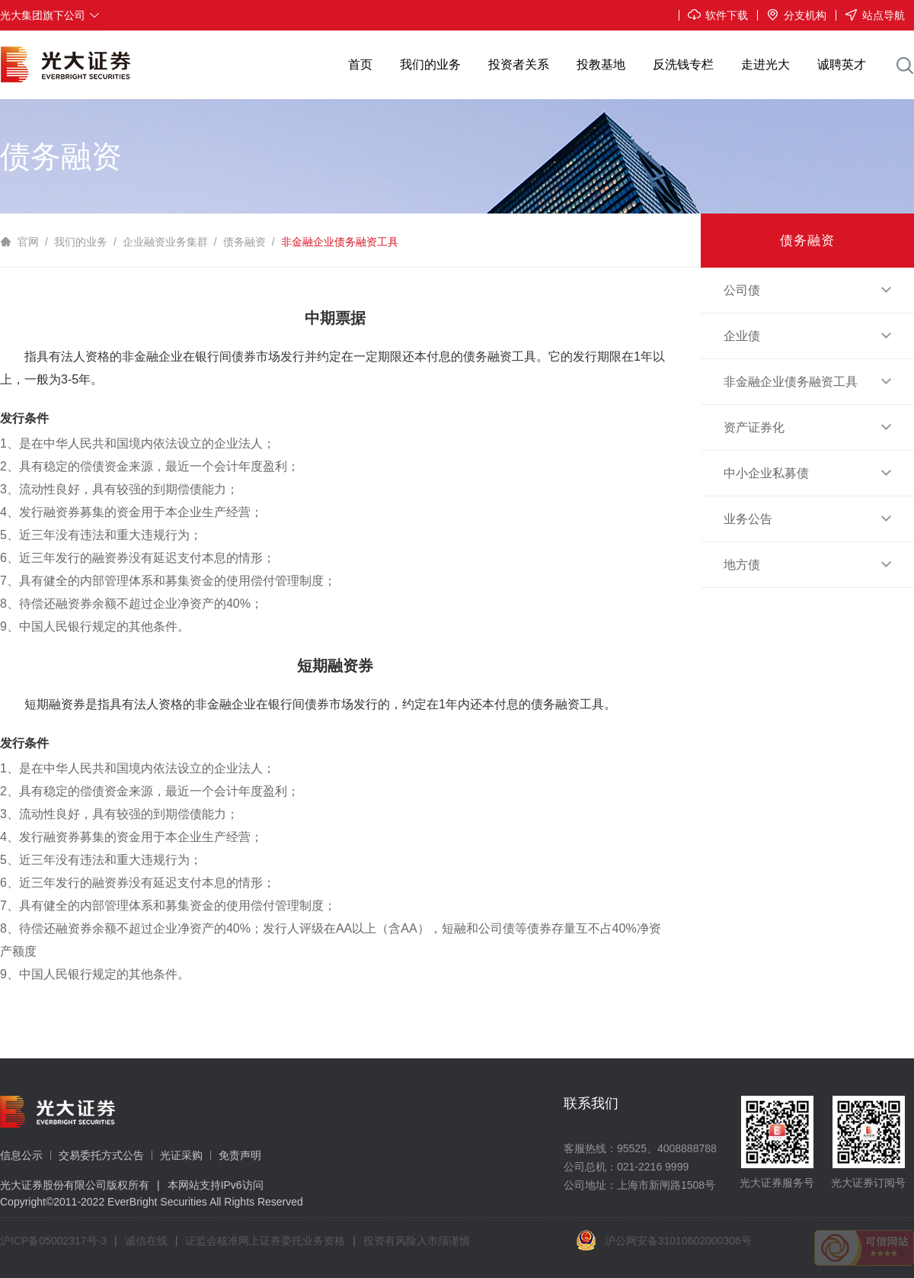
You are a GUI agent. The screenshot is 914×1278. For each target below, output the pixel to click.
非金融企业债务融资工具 (339, 242)
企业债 (807, 335)
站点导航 (870, 15)
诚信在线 (146, 1241)
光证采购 (181, 1155)
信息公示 (21, 1155)
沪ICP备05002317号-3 (53, 1241)
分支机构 (791, 15)
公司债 (807, 290)
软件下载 (713, 15)
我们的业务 (80, 242)
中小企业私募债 (807, 473)
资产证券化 (807, 427)
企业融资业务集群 (165, 242)
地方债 (807, 564)
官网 (28, 242)
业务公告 (807, 518)
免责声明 (240, 1155)
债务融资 (244, 242)
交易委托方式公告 (101, 1155)
